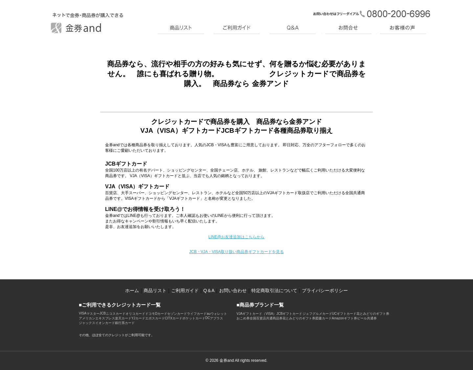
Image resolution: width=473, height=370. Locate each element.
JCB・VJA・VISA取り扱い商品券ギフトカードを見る (236, 251)
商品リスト (155, 290)
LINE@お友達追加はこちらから (237, 237)
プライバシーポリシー (325, 290)
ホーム (132, 290)
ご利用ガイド (185, 290)
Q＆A (208, 290)
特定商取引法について (274, 290)
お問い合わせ (233, 290)
